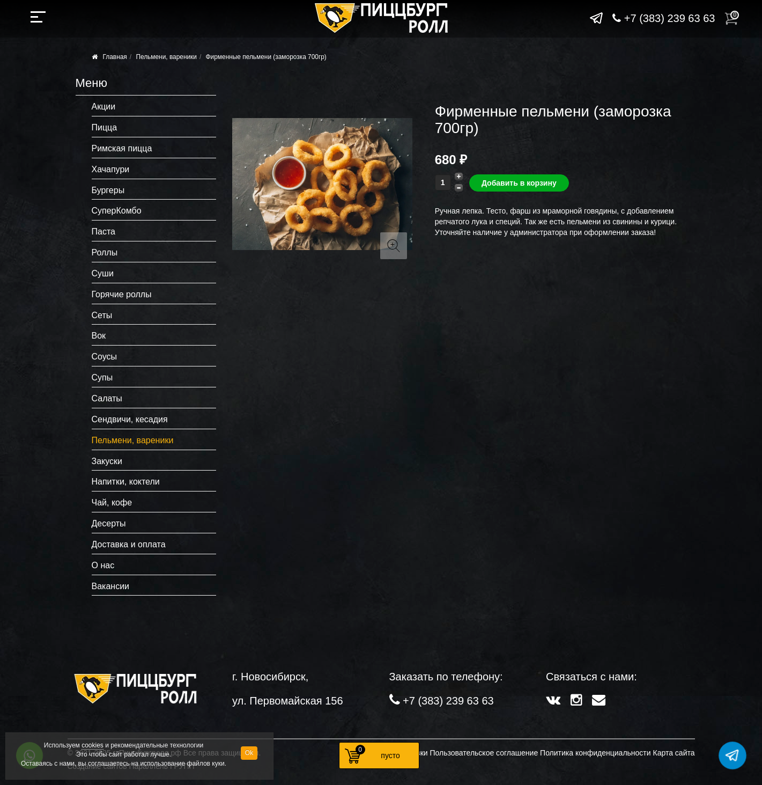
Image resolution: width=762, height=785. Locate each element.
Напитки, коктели (126, 481)
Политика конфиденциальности (595, 753)
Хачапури (111, 169)
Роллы (105, 252)
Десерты (109, 523)
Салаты (107, 398)
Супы (102, 377)
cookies (92, 745)
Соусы (104, 356)
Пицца (104, 127)
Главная (115, 57)
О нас (103, 565)
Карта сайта (674, 753)
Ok (249, 753)
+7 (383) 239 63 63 (663, 18)
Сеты (102, 315)
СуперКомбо (117, 210)
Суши (103, 273)
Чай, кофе (112, 502)
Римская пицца (122, 148)
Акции (104, 106)
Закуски (107, 461)
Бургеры (108, 190)
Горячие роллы (122, 294)
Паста (103, 231)
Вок (99, 335)
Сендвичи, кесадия (130, 419)
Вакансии (111, 586)
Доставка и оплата (129, 544)
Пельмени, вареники (166, 57)
